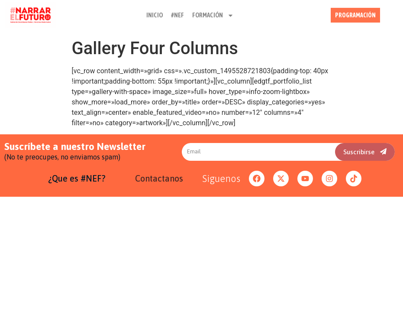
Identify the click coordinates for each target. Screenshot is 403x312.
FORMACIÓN (213, 11)
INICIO (154, 11)
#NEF (177, 11)
